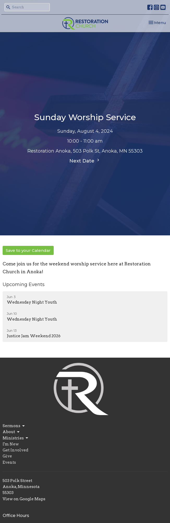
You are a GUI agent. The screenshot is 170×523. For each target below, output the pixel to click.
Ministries (16, 438)
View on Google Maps (24, 499)
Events (9, 462)
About (11, 432)
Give (7, 456)
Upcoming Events (24, 284)
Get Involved (15, 450)
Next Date (85, 161)
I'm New (11, 444)
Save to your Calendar (28, 250)
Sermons (14, 426)
